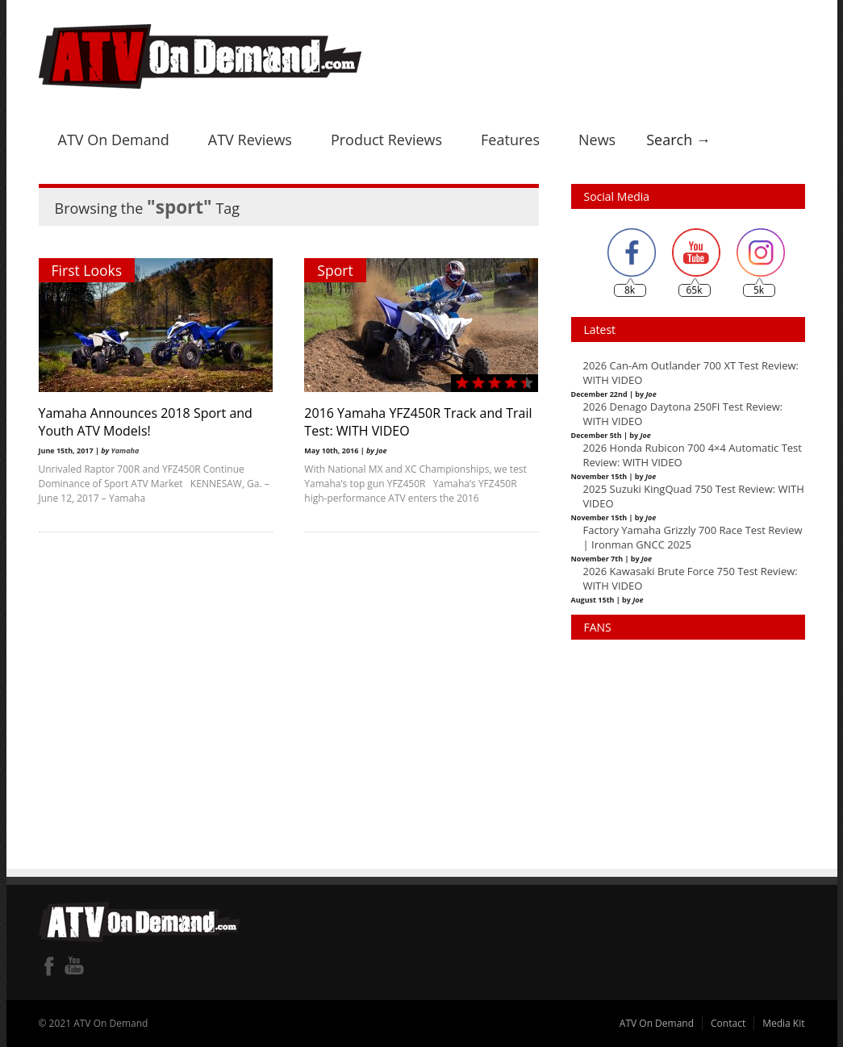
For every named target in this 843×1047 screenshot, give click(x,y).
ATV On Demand (113, 139)
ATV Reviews (250, 139)
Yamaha (125, 450)
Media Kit (783, 1023)
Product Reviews (386, 139)
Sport (335, 270)
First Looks (87, 270)
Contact (728, 1023)
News (597, 139)
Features (510, 139)
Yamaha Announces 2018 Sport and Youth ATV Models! (145, 422)
